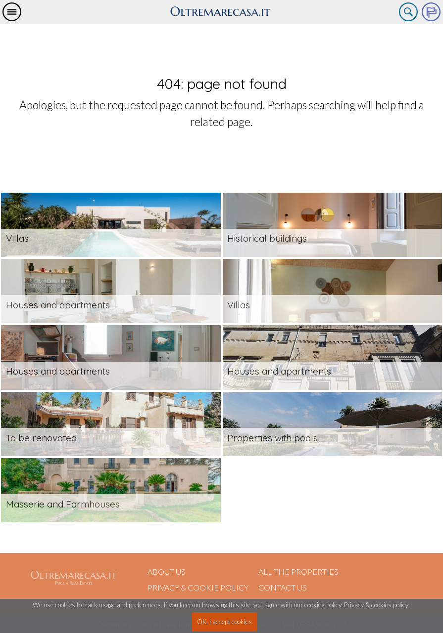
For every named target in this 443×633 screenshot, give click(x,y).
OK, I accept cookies (224, 622)
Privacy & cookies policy (376, 605)
